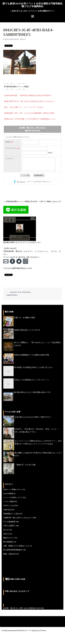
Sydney (34, 630)
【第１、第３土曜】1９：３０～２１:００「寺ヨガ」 (24, 107)
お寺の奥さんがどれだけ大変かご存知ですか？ (33, 417)
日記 (5, 534)
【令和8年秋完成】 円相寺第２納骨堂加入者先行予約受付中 (27, 95)
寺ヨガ (5, 530)
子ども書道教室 (9, 522)
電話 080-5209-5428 (15, 579)
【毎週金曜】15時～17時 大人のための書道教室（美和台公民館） (29, 113)
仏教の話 (6, 509)
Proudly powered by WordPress (13, 630)
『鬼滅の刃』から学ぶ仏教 (25, 465)
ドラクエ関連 (8, 501)
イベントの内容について (12, 497)
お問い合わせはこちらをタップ (17, 591)
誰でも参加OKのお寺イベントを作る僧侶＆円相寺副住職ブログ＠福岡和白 (32, 5)
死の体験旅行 (8, 542)
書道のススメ (8, 538)
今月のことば (8, 505)
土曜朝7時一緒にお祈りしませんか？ (17, 518)
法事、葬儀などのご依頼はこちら (16, 546)
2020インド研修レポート (12, 489)
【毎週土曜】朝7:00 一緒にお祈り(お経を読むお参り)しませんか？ (29, 101)
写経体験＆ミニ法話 (11, 514)
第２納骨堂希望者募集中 (12, 550)
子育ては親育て (9, 526)
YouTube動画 (8, 493)
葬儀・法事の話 (9, 554)
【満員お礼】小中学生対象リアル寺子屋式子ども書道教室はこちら (29, 119)
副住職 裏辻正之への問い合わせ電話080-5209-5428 (23, 608)
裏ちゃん (23, 39)
